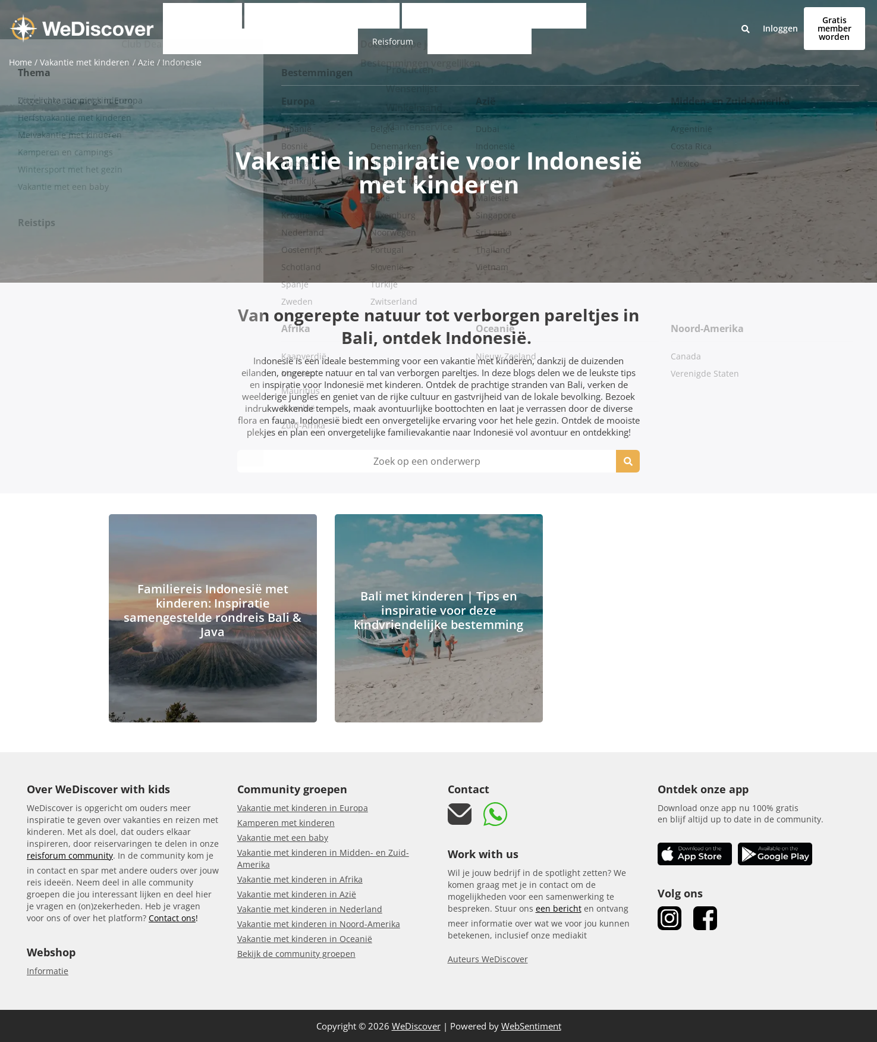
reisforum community (70, 855)
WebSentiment (531, 1026)
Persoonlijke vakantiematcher (379, 20)
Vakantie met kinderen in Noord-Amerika (318, 924)
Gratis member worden (809, 20)
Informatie (47, 971)
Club (196, 20)
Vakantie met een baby (282, 837)
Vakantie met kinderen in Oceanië (304, 938)
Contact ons (172, 918)
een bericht (558, 908)
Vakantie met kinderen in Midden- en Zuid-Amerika (323, 858)
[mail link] (459, 814)
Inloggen (729, 20)
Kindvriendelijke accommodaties (512, 20)
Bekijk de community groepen (296, 953)
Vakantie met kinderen (264, 20)
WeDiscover (416, 1026)
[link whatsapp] (495, 814)
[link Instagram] (669, 918)
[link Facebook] (705, 918)
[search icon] (628, 461)
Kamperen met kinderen (286, 822)
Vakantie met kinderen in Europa (302, 807)
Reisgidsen (656, 20)
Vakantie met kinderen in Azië (296, 894)
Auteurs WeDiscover (488, 959)
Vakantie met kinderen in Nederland (309, 909)
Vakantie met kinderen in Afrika (300, 879)
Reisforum (608, 20)
